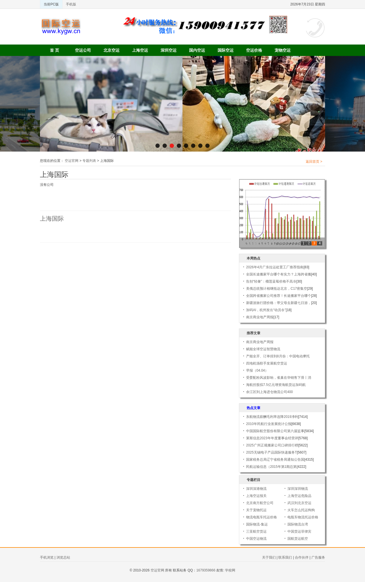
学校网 (230, 570)
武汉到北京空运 (299, 503)
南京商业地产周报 (259, 317)
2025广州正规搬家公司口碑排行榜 (272, 445)
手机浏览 (47, 557)
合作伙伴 (302, 557)
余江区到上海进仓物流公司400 (269, 392)
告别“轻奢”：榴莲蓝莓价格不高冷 (271, 281)
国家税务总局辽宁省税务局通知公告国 (275, 460)
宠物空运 (283, 50)
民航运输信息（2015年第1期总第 (271, 467)
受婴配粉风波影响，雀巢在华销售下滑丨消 (278, 378)
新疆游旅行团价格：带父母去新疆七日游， (278, 303)
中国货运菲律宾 (299, 531)
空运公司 (83, 50)
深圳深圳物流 (297, 489)
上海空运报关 (256, 496)
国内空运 (197, 50)
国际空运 (226, 50)
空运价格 (254, 50)
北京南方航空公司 (259, 503)
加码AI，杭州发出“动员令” (266, 310)
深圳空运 (169, 50)
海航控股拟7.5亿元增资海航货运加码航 (276, 385)
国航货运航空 (297, 539)
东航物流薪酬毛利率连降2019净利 (272, 417)
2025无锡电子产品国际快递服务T (271, 452)
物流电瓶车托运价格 (261, 517)
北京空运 (111, 50)
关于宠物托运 (256, 510)
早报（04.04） (257, 370)
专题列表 (89, 161)
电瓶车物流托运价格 (302, 517)
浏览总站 (63, 557)
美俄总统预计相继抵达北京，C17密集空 (276, 289)
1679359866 (205, 570)
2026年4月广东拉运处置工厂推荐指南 (274, 267)
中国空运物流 (256, 539)
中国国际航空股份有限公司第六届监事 (275, 431)
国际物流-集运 (257, 524)
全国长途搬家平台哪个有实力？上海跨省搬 (278, 274)
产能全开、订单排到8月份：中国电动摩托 (278, 356)
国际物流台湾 (297, 524)
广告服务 (318, 557)
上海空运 (140, 50)
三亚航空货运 (256, 531)
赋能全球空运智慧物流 (263, 349)
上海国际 (52, 218)
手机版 (71, 4)
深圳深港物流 (256, 489)
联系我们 (285, 557)
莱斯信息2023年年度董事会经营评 (272, 438)
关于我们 (269, 557)
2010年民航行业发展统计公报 (268, 424)
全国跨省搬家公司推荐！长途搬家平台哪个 (278, 296)
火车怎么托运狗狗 (301, 510)
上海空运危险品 (299, 496)
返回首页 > (314, 162)
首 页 (54, 50)
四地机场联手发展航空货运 (266, 363)
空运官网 (71, 161)
